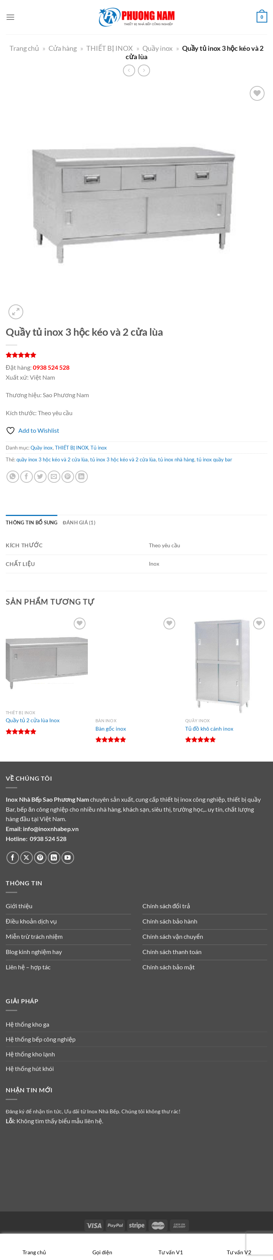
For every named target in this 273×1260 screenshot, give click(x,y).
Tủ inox (98, 448)
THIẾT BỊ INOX (109, 48)
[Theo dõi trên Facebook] (12, 857)
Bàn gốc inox (110, 728)
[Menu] (10, 17)
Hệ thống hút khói (30, 1068)
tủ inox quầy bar (214, 459)
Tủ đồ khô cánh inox (209, 728)
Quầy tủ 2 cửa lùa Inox (33, 720)
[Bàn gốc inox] (136, 665)
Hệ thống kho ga (27, 1024)
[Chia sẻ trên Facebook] (26, 477)
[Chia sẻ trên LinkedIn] (81, 477)
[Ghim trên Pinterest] (67, 477)
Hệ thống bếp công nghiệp (41, 1039)
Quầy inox (157, 48)
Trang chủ (24, 48)
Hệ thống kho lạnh (30, 1054)
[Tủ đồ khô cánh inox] (226, 665)
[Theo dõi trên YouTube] (67, 857)
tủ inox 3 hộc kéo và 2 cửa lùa (123, 459)
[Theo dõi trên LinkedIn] (54, 857)
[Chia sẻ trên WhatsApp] (12, 477)
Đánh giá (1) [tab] (79, 522)
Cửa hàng (62, 48)
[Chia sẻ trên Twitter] (40, 477)
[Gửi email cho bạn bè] (54, 477)
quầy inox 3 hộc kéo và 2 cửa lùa (52, 459)
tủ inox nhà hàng (176, 459)
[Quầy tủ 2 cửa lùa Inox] (47, 661)
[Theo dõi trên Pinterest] (40, 857)
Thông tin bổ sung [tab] (32, 522)
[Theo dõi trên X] (26, 857)
